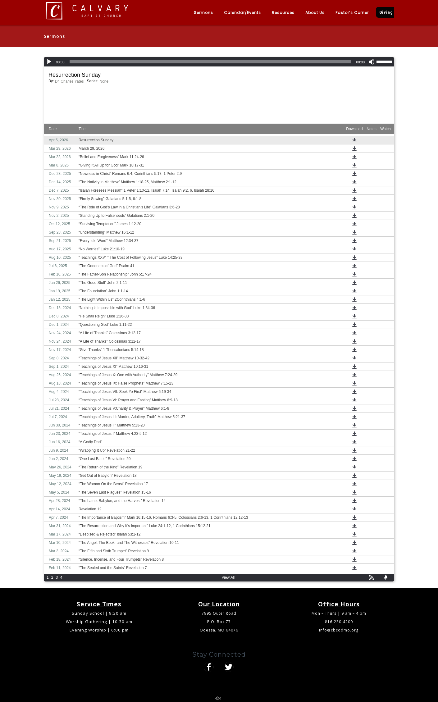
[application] (219, 61)
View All (228, 577)
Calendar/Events (242, 12)
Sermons (203, 12)
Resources (283, 12)
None (103, 81)
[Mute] (371, 62)
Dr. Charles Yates (69, 81)
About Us (315, 12)
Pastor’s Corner (352, 12)
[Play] (49, 62)
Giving (386, 12)
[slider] (210, 61)
